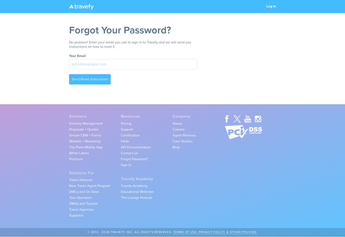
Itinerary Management (86, 123)
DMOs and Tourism (83, 203)
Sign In (126, 165)
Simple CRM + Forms (85, 135)
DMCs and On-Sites (84, 192)
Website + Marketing (84, 141)
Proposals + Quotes (84, 129)
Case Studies (182, 141)
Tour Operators (80, 198)
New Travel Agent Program (89, 186)
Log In (271, 6)
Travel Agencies (81, 209)
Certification (130, 135)
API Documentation (136, 147)
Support (127, 129)
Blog (176, 147)
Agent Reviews (184, 135)
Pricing (126, 123)
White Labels (79, 153)
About (177, 123)
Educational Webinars (137, 192)
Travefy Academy (134, 186)
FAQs (125, 141)
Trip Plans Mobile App (86, 147)
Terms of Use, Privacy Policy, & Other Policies (215, 232)
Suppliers (76, 215)
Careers (178, 129)
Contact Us (129, 153)
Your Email (77, 56)
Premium (76, 159)
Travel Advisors (80, 180)
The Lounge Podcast (136, 198)
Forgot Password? (134, 159)
